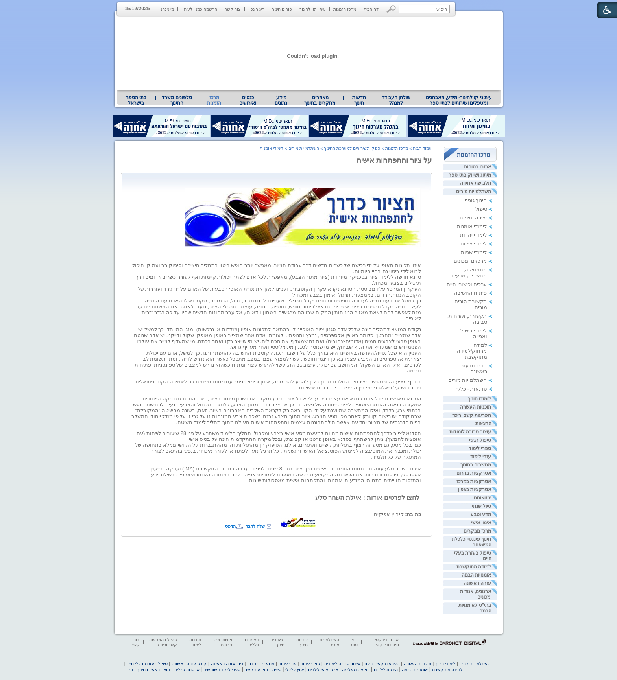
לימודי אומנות (472, 226)
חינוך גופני (476, 200)
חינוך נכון (256, 9)
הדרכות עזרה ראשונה (472, 368)
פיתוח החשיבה (470, 293)
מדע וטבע (481, 514)
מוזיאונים (482, 498)
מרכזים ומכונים (470, 261)
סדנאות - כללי (471, 389)
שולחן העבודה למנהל (395, 100)
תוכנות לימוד (195, 642)
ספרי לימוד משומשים (221, 669)
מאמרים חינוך (277, 642)
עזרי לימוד (480, 456)
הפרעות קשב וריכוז (471, 415)
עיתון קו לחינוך (312, 9)
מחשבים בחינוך (475, 465)
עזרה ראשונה (477, 583)
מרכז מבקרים (477, 531)
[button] (391, 9)
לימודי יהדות (473, 235)
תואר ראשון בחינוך (153, 669)
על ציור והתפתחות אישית (394, 160)
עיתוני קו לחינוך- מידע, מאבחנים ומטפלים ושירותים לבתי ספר (459, 100)
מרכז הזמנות (344, 9)
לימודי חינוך (479, 399)
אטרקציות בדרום (473, 473)
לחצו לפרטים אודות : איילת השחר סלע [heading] (368, 497)
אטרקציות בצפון (474, 489)
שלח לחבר (255, 526)
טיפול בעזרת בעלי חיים (147, 663)
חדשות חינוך (359, 100)
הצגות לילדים (386, 669)
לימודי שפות (474, 252)
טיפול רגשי (480, 440)
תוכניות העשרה (475, 407)
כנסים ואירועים (247, 100)
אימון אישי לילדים (323, 669)
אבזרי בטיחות (477, 167)
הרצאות (483, 423)
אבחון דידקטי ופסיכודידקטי (387, 642)
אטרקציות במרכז (473, 481)
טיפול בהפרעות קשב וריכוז (163, 642)
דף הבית (371, 9)
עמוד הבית (422, 148)
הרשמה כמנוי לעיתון (199, 9)
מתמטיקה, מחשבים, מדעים (469, 272)
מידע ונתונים (281, 100)
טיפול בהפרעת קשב (263, 669)
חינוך (128, 669)
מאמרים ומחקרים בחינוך (320, 100)
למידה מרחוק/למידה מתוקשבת (472, 351)
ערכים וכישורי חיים (467, 284)
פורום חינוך (282, 9)
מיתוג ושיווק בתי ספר (470, 175)
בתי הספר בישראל (136, 100)
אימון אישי (481, 522)
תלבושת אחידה (475, 183)
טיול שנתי (481, 506)
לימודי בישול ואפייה (473, 333)
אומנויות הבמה (476, 575)
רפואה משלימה (355, 669)
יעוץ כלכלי (294, 669)
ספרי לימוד (480, 448)
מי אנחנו (166, 9)
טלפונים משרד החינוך (177, 100)
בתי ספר (354, 642)
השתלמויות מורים (473, 191)
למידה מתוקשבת (473, 566)
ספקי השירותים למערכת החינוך (352, 148)
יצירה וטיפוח (473, 218)
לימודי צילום (473, 244)
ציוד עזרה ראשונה (227, 663)
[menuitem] (458, 100)
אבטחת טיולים (187, 669)
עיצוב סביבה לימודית (470, 432)
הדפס (230, 526)
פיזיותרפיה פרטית (223, 642)
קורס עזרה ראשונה (189, 663)
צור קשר (233, 9)
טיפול (481, 209)
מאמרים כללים (252, 642)
